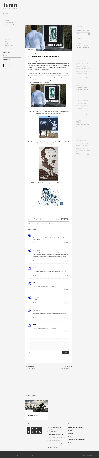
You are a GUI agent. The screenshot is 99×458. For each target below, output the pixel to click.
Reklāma (6, 35)
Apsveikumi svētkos (9, 45)
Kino (6, 41)
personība (42, 223)
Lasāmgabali (7, 39)
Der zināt (6, 28)
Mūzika (6, 43)
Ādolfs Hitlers (37, 223)
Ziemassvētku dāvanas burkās (76, 427)
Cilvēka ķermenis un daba (10, 24)
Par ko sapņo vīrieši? (33, 415)
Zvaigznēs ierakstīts (9, 22)
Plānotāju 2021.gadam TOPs (55, 427)
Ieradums (70, 433)
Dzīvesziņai (6, 17)
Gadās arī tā (7, 32)
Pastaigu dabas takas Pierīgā (55, 443)
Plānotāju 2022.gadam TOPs (82, 125)
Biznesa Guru (6, 52)
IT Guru (5, 55)
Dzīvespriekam (7, 49)
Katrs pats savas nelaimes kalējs (76, 439)
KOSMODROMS (89, 455)
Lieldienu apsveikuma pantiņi (82, 48)
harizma (32, 223)
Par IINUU (5, 13)
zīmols (52, 223)
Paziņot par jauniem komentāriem (35, 352)
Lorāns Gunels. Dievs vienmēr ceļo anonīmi (55, 435)
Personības (7, 26)
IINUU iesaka (6, 59)
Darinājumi (7, 20)
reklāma (49, 223)
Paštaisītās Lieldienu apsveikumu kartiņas (82, 88)
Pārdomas (7, 30)
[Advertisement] (57, 12)
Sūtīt (65, 352)
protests (45, 223)
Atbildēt (66, 242)
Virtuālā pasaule (8, 37)
